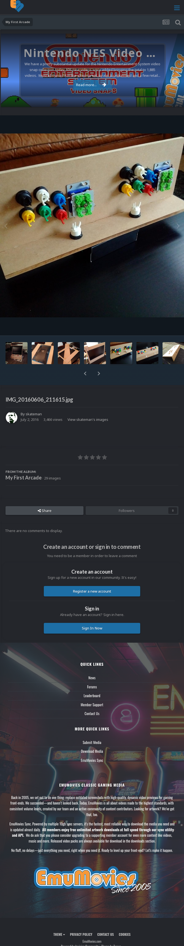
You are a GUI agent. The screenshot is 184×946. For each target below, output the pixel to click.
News (92, 677)
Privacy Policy (81, 934)
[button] (85, 373)
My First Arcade (24, 478)
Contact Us (92, 713)
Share (45, 510)
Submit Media (92, 742)
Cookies (125, 934)
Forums (92, 686)
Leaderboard (92, 695)
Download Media (92, 751)
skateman (34, 413)
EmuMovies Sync (92, 760)
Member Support (92, 704)
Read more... (91, 84)
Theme (59, 934)
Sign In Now (92, 628)
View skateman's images (87, 419)
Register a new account (92, 591)
